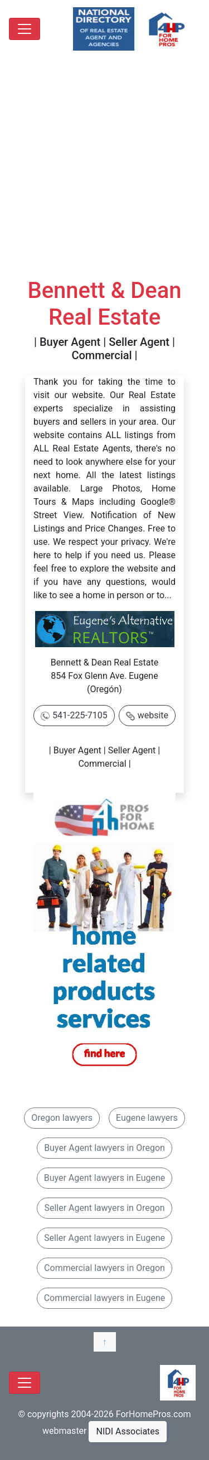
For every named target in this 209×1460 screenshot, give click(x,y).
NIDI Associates (127, 1431)
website (153, 715)
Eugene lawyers (147, 1118)
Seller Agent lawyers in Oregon (104, 1208)
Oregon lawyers (62, 1118)
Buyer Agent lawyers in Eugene (105, 1178)
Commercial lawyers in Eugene (105, 1298)
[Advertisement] (104, 167)
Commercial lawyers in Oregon (104, 1268)
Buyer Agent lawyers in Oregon (104, 1148)
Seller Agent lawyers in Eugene (104, 1238)
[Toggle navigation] (24, 29)
